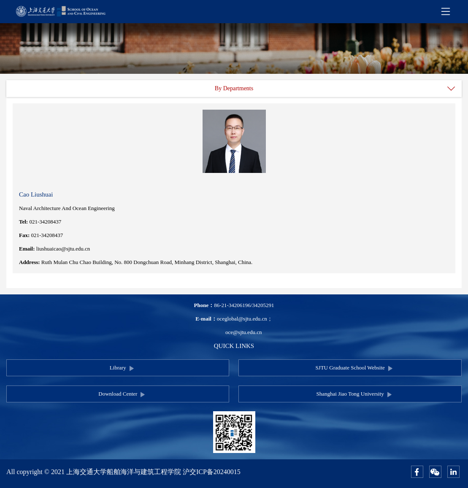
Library (118, 367)
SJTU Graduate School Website (349, 367)
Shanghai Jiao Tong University (350, 394)
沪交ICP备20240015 (212, 471)
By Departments (234, 88)
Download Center (117, 394)
